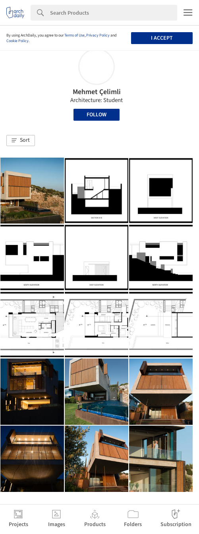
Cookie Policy (17, 41)
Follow (96, 115)
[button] (20, 140)
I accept (162, 38)
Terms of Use (74, 35)
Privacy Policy (98, 35)
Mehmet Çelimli (97, 92)
